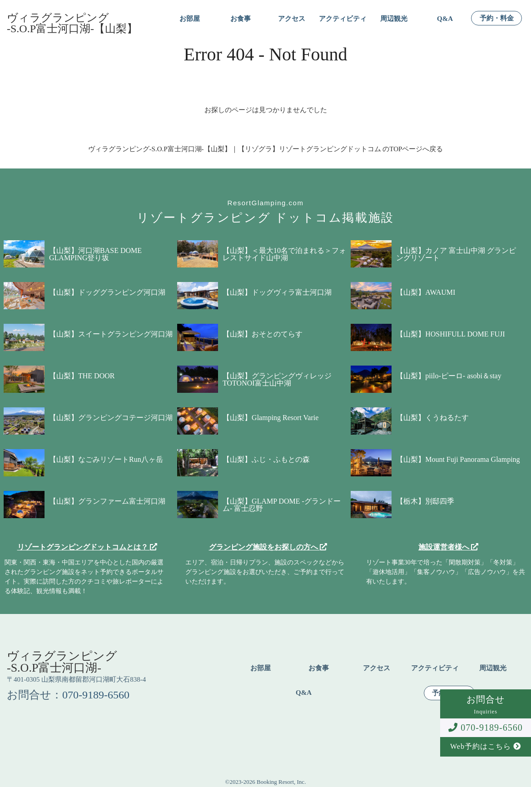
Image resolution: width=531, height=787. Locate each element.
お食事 (240, 18)
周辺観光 (393, 18)
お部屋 (189, 18)
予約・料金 (497, 18)
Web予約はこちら (485, 746)
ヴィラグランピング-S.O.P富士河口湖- (62, 661)
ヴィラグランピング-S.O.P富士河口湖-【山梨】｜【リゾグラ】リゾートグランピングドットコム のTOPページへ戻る (265, 149)
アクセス (291, 18)
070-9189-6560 (485, 728)
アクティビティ (343, 18)
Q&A (445, 18)
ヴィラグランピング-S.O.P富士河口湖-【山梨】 (72, 23)
